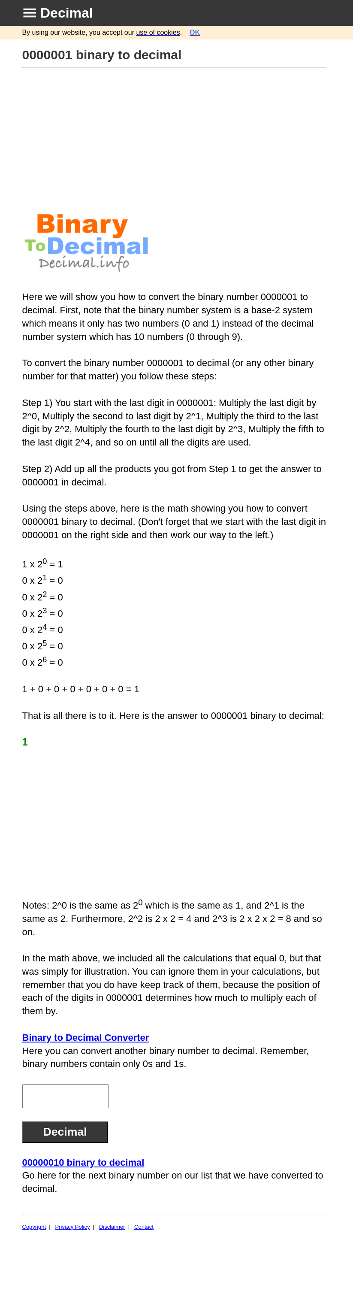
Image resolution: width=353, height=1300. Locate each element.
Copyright (34, 1227)
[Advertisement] (175, 133)
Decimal (66, 13)
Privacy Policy (72, 1227)
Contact (144, 1227)
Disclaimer (112, 1227)
